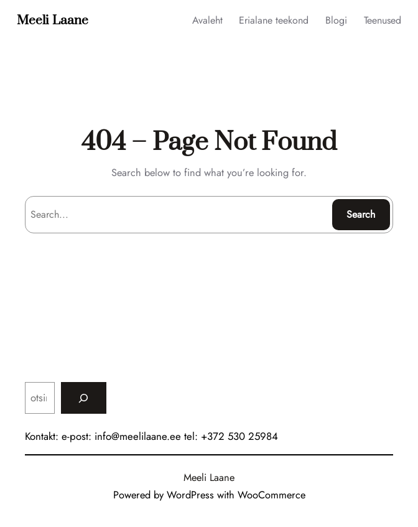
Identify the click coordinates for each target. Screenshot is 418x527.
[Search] (83, 397)
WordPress (190, 494)
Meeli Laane (52, 20)
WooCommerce (271, 494)
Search (360, 214)
